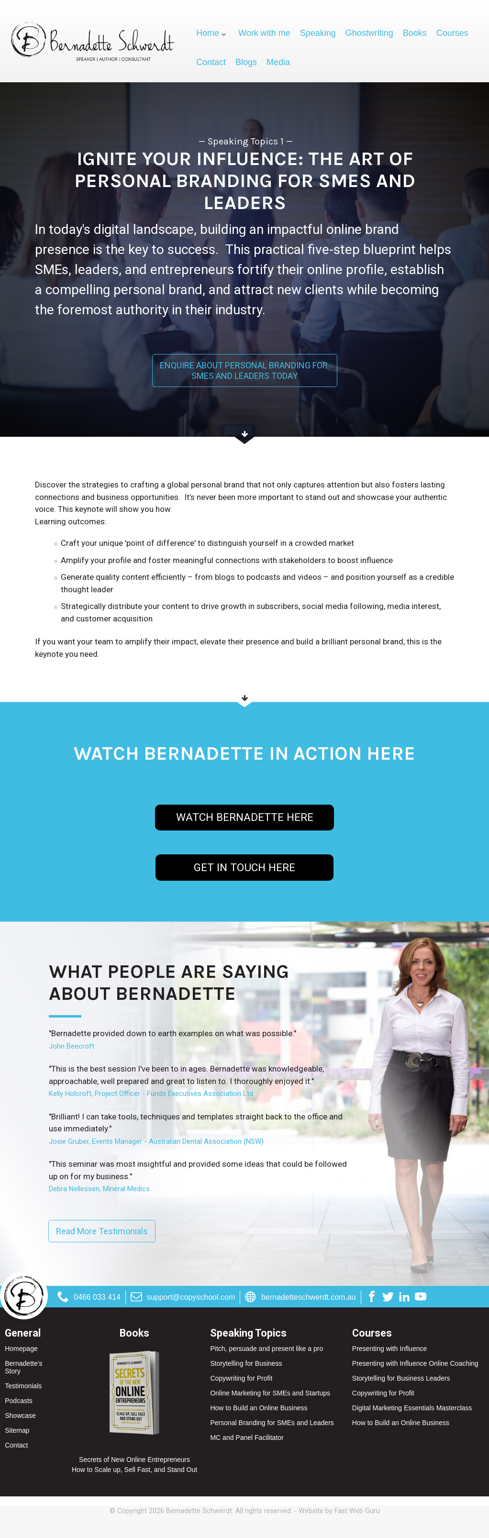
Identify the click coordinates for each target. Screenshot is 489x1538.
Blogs (246, 62)
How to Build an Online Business (258, 1408)
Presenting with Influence (389, 1348)
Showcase (20, 1415)
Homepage (21, 1348)
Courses (452, 33)
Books (415, 33)
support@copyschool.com (183, 1297)
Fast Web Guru (357, 1511)
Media (278, 62)
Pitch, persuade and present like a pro (266, 1348)
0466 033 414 (89, 1297)
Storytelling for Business (246, 1363)
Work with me (264, 33)
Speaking (318, 33)
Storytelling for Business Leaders (401, 1378)
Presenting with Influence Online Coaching (415, 1363)
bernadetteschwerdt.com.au (300, 1297)
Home (207, 33)
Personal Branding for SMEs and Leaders (271, 1423)
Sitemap (17, 1430)
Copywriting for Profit (241, 1378)
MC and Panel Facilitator (246, 1437)
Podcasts (19, 1401)
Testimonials (23, 1386)
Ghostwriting (369, 33)
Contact (211, 62)
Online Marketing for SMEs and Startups (270, 1393)
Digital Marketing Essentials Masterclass (412, 1408)
